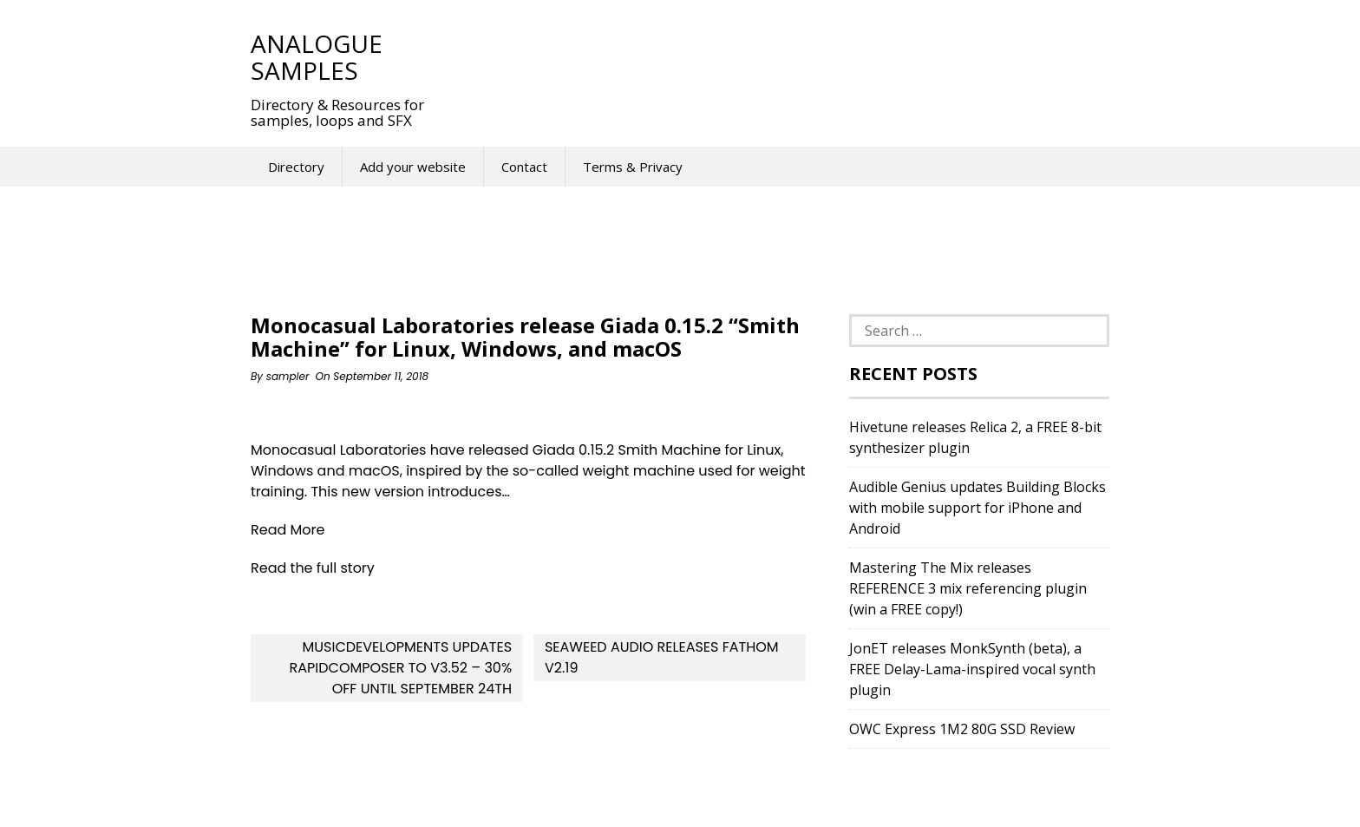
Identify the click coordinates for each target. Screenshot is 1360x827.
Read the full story (313, 568)
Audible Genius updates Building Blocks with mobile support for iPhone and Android (977, 507)
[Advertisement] (766, 56)
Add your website (413, 166)
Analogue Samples (316, 57)
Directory (296, 166)
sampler (288, 376)
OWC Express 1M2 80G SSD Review (962, 728)
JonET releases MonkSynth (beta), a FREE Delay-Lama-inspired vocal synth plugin (972, 669)
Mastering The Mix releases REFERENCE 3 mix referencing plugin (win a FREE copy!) (968, 588)
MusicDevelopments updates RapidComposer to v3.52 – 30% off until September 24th (401, 668)
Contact (524, 166)
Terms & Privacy (633, 166)
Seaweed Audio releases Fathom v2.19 (662, 657)
